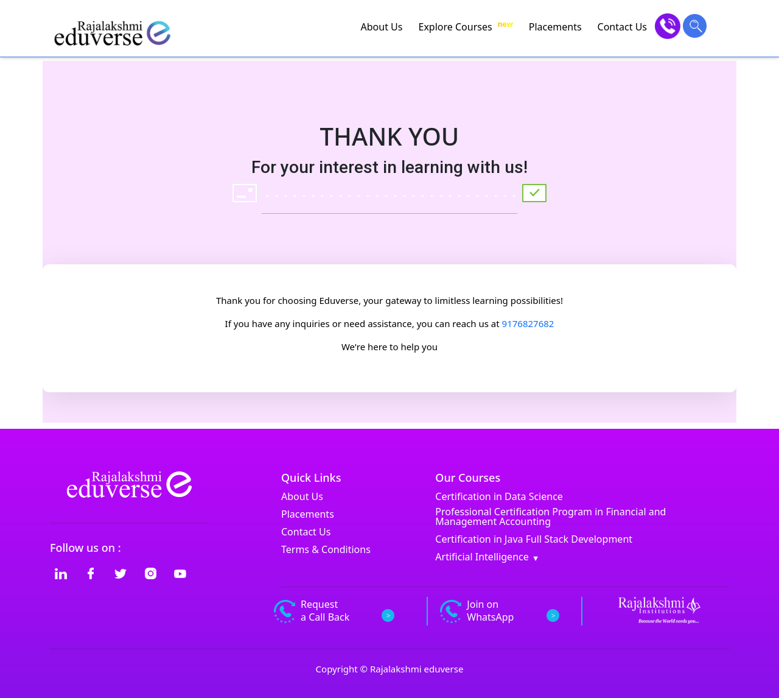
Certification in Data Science (499, 496)
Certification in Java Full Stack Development (533, 539)
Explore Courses (465, 26)
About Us (382, 26)
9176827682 (528, 323)
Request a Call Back (333, 611)
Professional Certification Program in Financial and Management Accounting (550, 516)
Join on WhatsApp (498, 611)
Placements (555, 26)
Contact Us (622, 26)
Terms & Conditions (326, 549)
